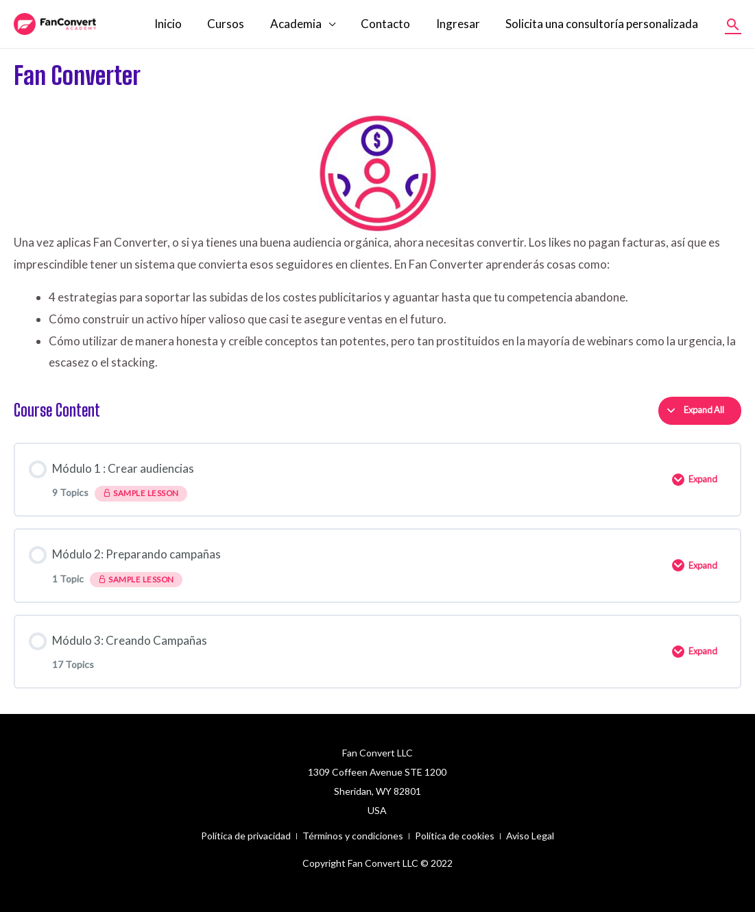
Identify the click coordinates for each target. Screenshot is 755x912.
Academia (304, 23)
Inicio (181, 23)
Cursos (236, 23)
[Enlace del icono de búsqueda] (733, 24)
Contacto (391, 23)
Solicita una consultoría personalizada (603, 23)
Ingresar (461, 23)
